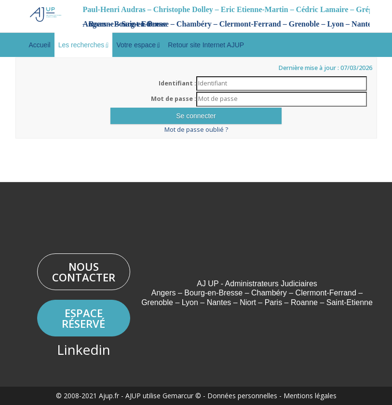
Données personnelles (242, 395)
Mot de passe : (173, 99)
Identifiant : (177, 83)
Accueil (40, 45)
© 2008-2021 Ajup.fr (87, 395)
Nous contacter (83, 271)
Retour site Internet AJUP (206, 45)
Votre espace (138, 45)
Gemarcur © (181, 395)
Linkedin (83, 349)
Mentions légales (310, 395)
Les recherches (83, 45)
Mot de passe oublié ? (196, 130)
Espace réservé (83, 318)
